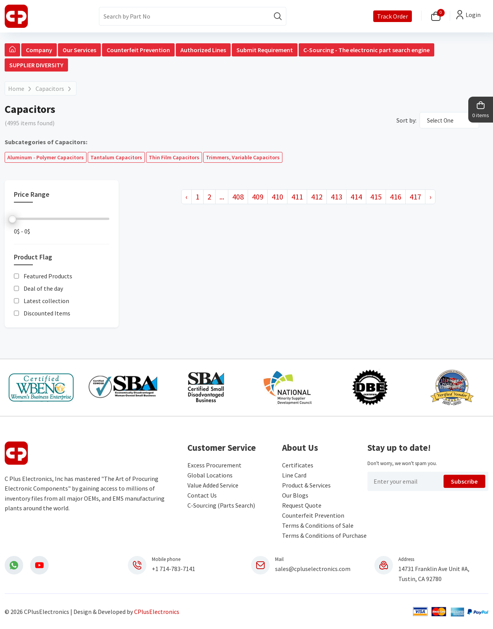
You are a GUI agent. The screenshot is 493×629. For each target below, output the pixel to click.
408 (238, 196)
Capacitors (50, 88)
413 (336, 196)
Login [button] (473, 15)
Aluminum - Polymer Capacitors (45, 157)
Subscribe (464, 481)
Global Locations (210, 475)
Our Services (79, 50)
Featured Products (48, 276)
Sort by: (406, 120)
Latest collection (46, 301)
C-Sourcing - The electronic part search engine (366, 50)
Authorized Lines (203, 50)
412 (317, 196)
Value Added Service (212, 485)
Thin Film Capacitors (174, 157)
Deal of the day (43, 289)
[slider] (12, 219)
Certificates (297, 465)
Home (16, 88)
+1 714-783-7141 (173, 569)
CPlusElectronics (156, 611)
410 (277, 196)
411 (297, 196)
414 (356, 196)
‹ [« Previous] (186, 196)
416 (395, 196)
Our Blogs (295, 495)
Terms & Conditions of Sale (318, 525)
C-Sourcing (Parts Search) (221, 505)
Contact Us (202, 495)
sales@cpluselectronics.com (312, 569)
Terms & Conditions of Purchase (324, 535)
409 (258, 196)
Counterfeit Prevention (138, 50)
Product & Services (306, 485)
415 (376, 196)
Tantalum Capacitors (116, 157)
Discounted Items (47, 313)
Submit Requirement (264, 50)
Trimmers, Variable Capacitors (243, 157)
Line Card (294, 475)
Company (39, 50)
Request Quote (301, 505)
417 (415, 196)
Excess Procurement (214, 465)
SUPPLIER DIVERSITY (36, 65)
